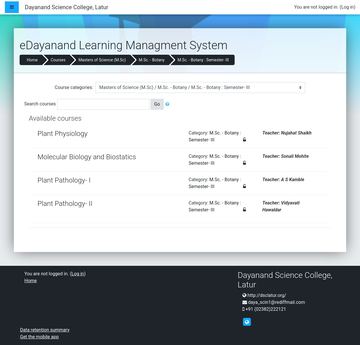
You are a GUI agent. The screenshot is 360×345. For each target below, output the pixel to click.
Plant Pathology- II (65, 204)
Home (32, 60)
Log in (347, 7)
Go (157, 104)
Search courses (40, 104)
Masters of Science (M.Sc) (102, 60)
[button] (168, 104)
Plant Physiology (62, 134)
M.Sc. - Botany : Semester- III (203, 60)
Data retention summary (44, 330)
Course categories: (74, 87)
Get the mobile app (39, 337)
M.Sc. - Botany (152, 60)
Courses (58, 60)
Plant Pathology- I (64, 180)
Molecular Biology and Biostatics (86, 157)
